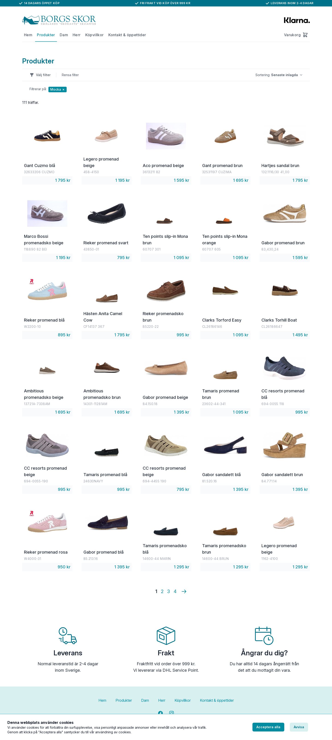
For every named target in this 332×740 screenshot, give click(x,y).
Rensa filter (70, 75)
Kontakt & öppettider (127, 35)
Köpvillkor (94, 35)
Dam (64, 35)
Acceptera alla (268, 727)
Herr (77, 35)
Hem (28, 35)
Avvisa (299, 727)
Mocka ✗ (57, 89)
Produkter (46, 35)
